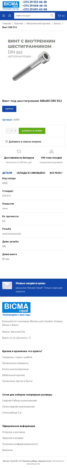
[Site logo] (11, 5)
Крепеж (19, 23)
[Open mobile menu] (4, 16)
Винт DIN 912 (9, 27)
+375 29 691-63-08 (35, 9)
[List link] (33, 357)
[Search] (34, 16)
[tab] (7, 172)
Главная (7, 23)
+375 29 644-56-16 (35, 5)
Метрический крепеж (38, 23)
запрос (9, 109)
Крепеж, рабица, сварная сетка (37, 461)
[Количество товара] (11, 131)
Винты (58, 23)
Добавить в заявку (32, 131)
